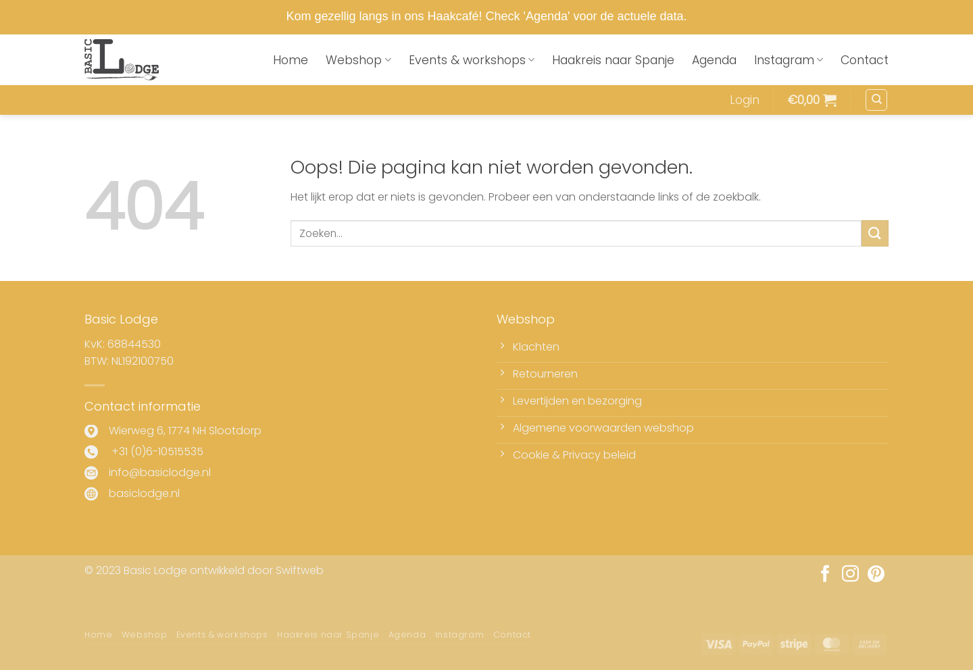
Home (290, 60)
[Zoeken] (876, 100)
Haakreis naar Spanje (613, 60)
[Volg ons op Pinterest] (876, 574)
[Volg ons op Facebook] (825, 574)
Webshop (358, 60)
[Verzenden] (875, 233)
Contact (865, 60)
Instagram (788, 60)
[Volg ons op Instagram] (850, 574)
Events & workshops (471, 60)
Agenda (714, 60)
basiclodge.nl (144, 493)
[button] (744, 100)
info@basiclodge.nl (160, 472)
